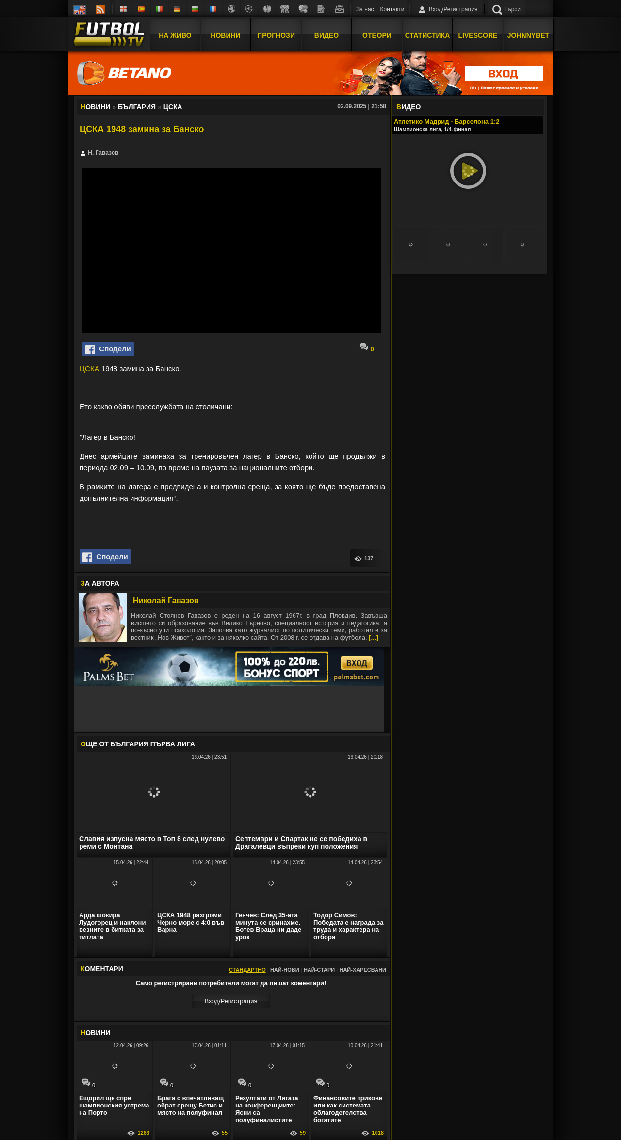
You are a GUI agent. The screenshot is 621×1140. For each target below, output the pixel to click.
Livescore (478, 35)
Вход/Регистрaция (230, 1001)
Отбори (377, 35)
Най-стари (319, 970)
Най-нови (284, 970)
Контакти (392, 9)
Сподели (108, 349)
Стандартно (247, 970)
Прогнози (276, 35)
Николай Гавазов (166, 600)
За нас (365, 9)
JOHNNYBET (528, 35)
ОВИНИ (95, 1033)
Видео (326, 35)
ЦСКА (89, 368)
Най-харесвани (362, 970)
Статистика (427, 35)
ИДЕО (408, 107)
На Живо (175, 35)
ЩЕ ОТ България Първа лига (138, 744)
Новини (225, 35)
